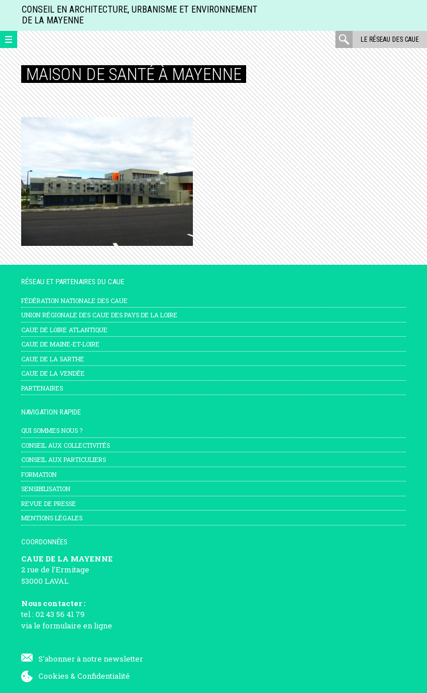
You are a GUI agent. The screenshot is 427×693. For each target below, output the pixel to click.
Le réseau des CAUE (390, 39)
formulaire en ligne (77, 625)
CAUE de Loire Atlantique (64, 329)
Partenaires (42, 388)
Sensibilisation (45, 488)
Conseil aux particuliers (63, 459)
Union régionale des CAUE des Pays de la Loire (99, 314)
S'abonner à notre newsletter (90, 659)
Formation (39, 474)
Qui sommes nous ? (51, 430)
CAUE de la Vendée (53, 373)
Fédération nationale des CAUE (74, 300)
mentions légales (51, 517)
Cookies (53, 676)
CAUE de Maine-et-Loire (60, 344)
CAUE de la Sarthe (52, 359)
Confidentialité (103, 676)
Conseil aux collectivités (65, 445)
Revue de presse (48, 503)
